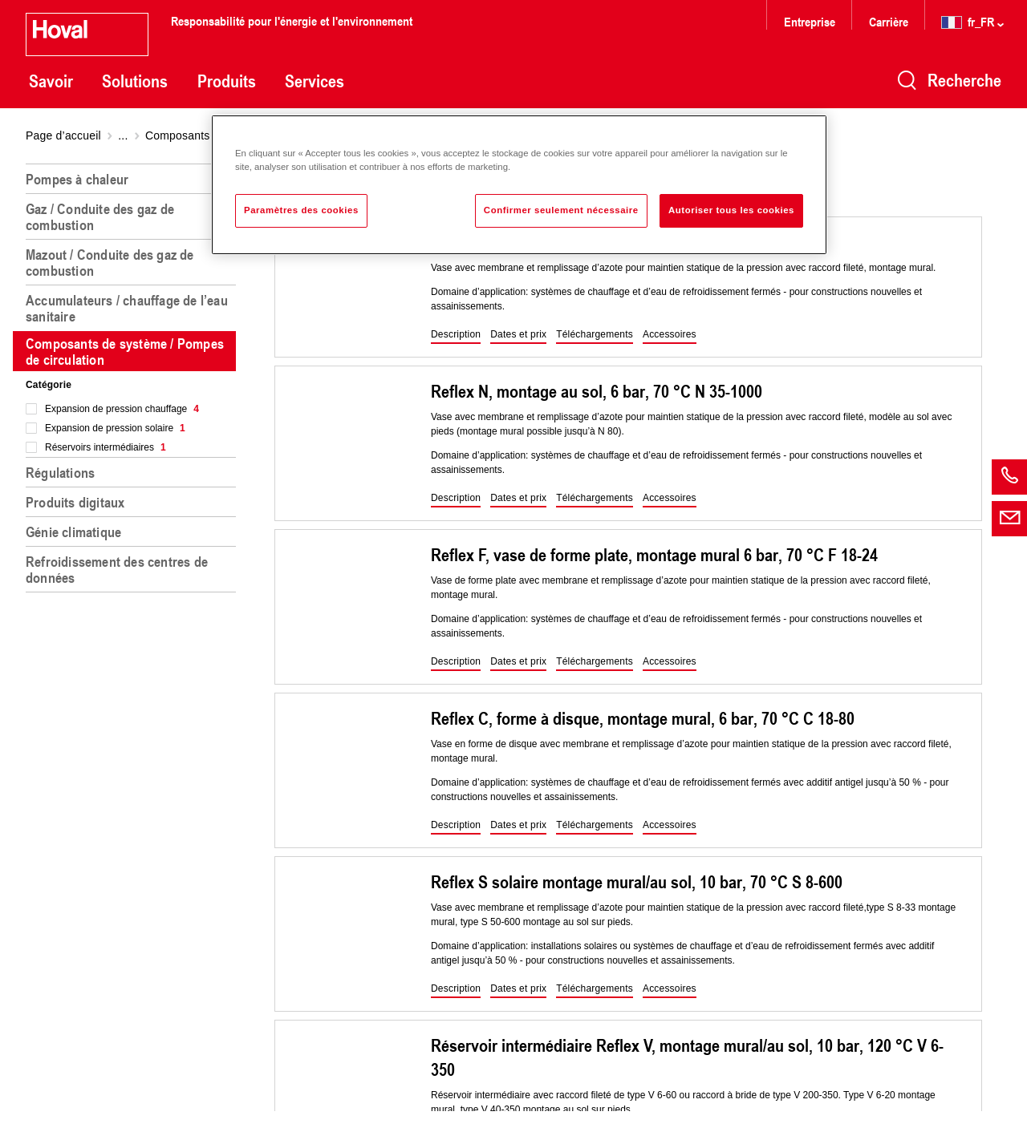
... (123, 135)
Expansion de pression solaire (115, 428)
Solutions (135, 81)
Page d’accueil (63, 135)
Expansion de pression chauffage (122, 408)
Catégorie (48, 384)
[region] (134, 649)
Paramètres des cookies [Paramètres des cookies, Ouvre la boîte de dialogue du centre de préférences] (301, 210)
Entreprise (809, 21)
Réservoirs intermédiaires (105, 447)
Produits (226, 81)
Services (314, 81)
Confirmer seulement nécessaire (561, 210)
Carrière (890, 21)
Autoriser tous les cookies (731, 210)
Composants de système (208, 135)
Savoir (51, 81)
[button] (456, 335)
